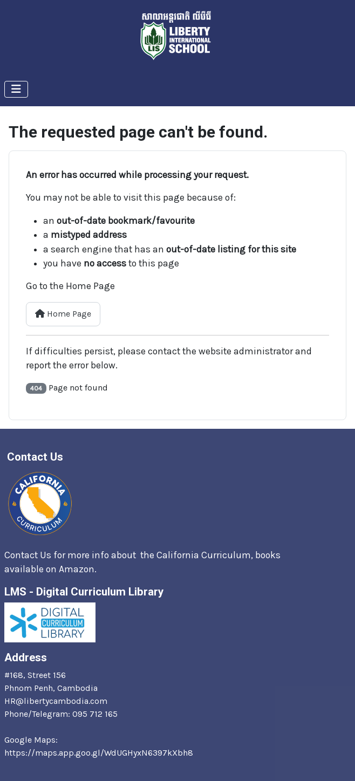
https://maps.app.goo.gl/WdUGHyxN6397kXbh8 (98, 753)
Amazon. (79, 569)
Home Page (63, 314)
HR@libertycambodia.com (55, 701)
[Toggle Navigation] (16, 89)
